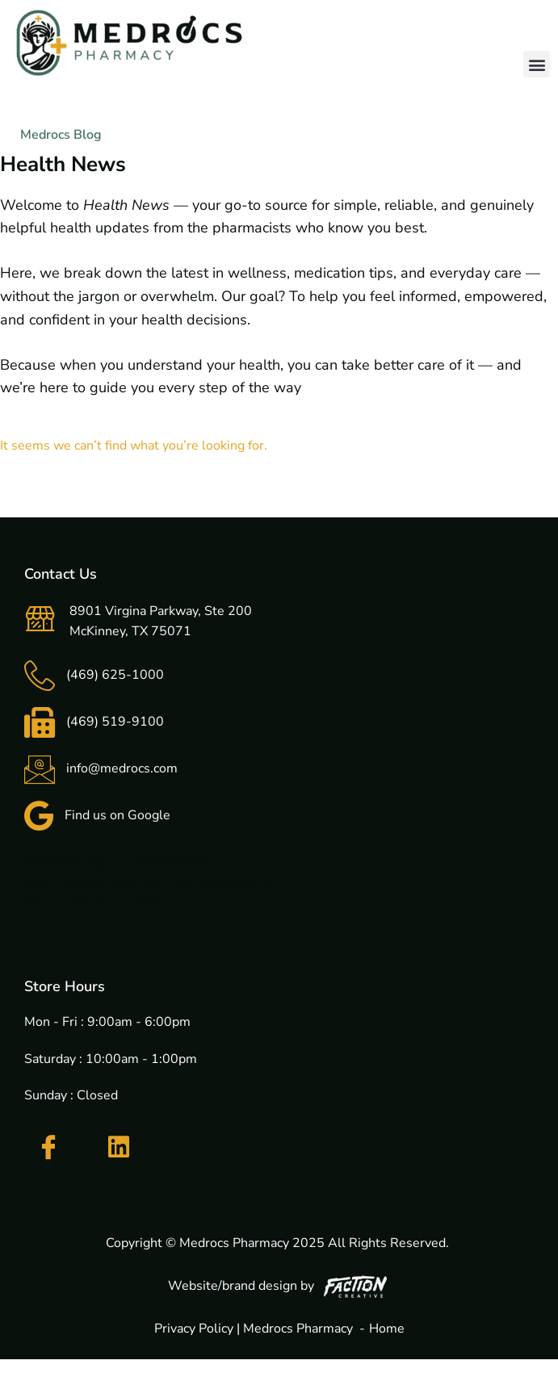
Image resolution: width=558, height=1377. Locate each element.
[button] (536, 64)
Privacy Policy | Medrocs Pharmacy (253, 1328)
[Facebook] (48, 1148)
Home (387, 1328)
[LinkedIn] (118, 1147)
